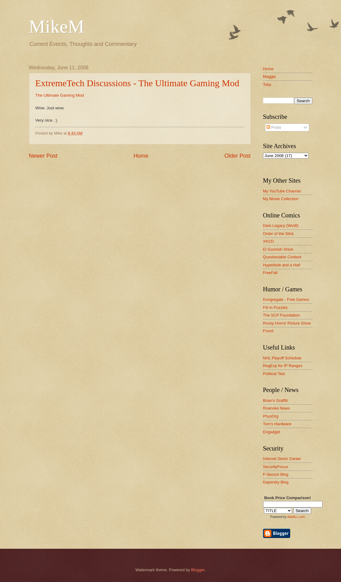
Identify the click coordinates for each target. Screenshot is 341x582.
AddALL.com (296, 517)
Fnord (268, 331)
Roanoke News (276, 408)
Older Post (237, 156)
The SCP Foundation (281, 315)
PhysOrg (270, 416)
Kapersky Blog (276, 482)
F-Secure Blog (275, 474)
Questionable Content (282, 257)
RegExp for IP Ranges (282, 365)
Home (140, 156)
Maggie (269, 76)
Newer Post (43, 156)
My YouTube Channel (282, 191)
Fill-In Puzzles (275, 307)
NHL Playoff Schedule (282, 358)
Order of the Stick (278, 233)
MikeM (56, 26)
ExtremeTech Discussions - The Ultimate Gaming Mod (137, 83)
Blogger (198, 570)
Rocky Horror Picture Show (287, 323)
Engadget (271, 432)
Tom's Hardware (277, 424)
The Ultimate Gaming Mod (59, 95)
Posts (273, 127)
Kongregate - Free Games (286, 299)
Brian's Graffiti (275, 400)
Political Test (274, 373)
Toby (267, 84)
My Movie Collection (280, 198)
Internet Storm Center (282, 458)
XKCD (268, 241)
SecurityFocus (275, 466)
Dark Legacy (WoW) (281, 225)
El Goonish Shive (278, 249)
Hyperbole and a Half (281, 265)
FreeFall (270, 272)
